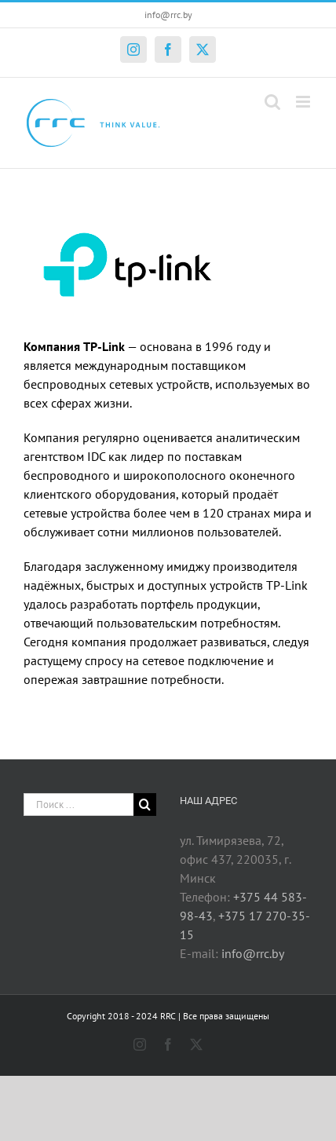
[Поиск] (144, 804)
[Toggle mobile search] (272, 101)
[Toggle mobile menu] (304, 101)
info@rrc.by (168, 14)
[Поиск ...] (78, 804)
